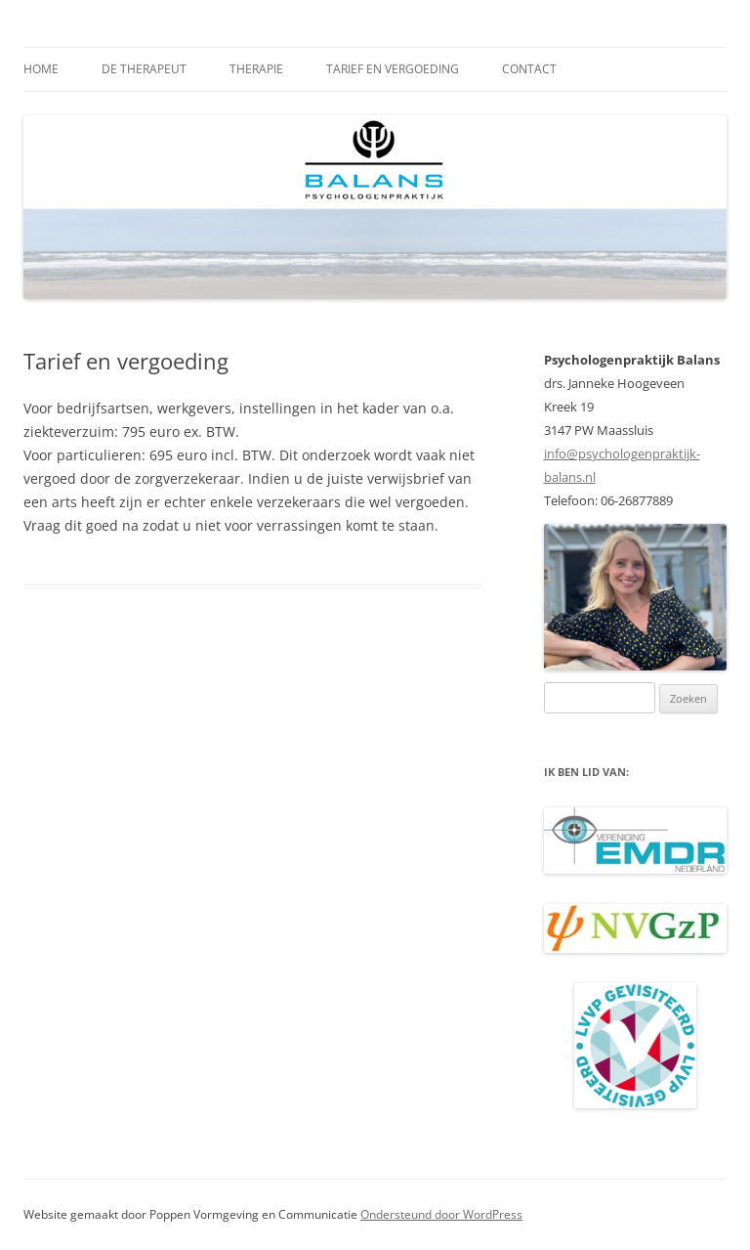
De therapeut (144, 69)
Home (41, 69)
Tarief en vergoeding (392, 69)
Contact (529, 69)
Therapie (256, 69)
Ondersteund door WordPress (441, 1214)
